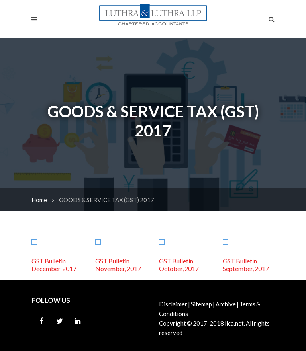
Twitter (59, 321)
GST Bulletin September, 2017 (246, 264)
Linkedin (77, 321)
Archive (226, 304)
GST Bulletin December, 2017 (53, 264)
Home (39, 199)
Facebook (41, 321)
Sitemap (201, 304)
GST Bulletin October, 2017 (179, 264)
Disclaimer (173, 304)
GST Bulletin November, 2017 (118, 264)
